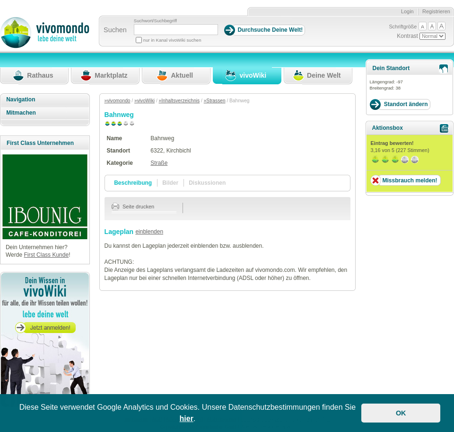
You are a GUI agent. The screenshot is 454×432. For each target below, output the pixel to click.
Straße (158, 163)
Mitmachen (21, 112)
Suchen (115, 30)
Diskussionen (207, 183)
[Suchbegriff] (176, 29)
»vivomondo (118, 100)
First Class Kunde (46, 255)
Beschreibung (133, 183)
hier (186, 418)
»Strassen (215, 100)
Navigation (20, 99)
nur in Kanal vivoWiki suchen (172, 40)
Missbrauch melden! (409, 180)
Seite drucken (133, 206)
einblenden (149, 231)
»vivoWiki (144, 100)
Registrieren (436, 11)
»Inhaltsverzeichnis (179, 100)
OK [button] (401, 413)
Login (407, 11)
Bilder (170, 183)
